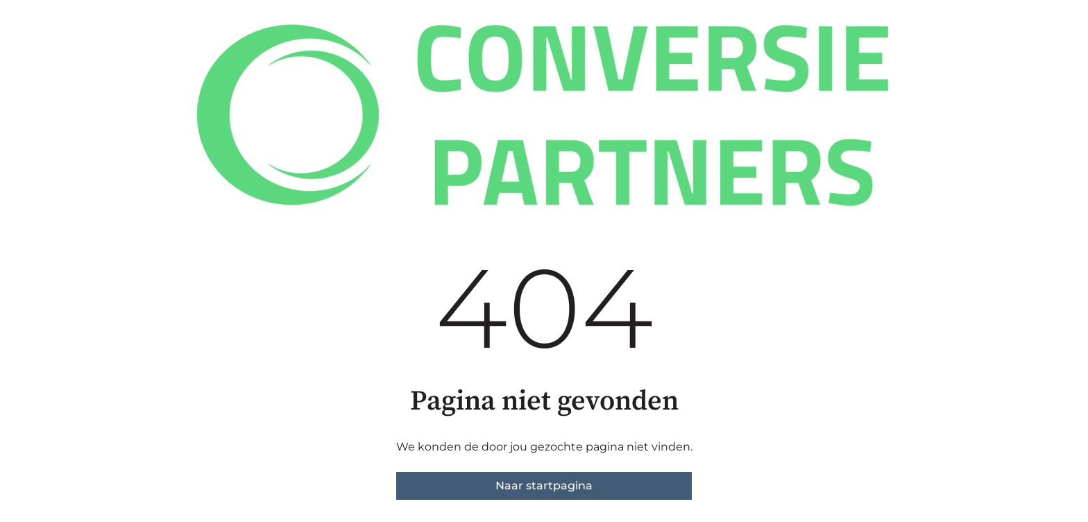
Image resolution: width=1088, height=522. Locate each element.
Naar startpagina (544, 485)
